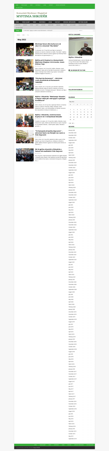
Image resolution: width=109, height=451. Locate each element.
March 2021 (71, 274)
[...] (79, 65)
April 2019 (71, 331)
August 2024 (72, 172)
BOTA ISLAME (72, 25)
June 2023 (71, 207)
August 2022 (72, 232)
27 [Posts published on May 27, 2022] (84, 117)
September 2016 (73, 409)
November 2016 (72, 404)
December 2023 (72, 192)
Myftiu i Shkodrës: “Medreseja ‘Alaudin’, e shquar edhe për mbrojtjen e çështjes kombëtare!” (50, 98)
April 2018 (71, 361)
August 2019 (72, 321)
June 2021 (71, 267)
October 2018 (72, 346)
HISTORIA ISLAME (19, 7)
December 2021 (72, 252)
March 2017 (71, 394)
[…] (52, 55)
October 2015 (72, 433)
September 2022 (73, 229)
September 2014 (73, 438)
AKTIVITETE (18, 25)
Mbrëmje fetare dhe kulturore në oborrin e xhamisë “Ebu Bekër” (48, 45)
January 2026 (72, 130)
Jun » (73, 123)
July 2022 (71, 234)
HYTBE (31, 25)
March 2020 (71, 304)
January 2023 (72, 219)
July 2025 (71, 145)
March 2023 (71, 214)
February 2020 (72, 307)
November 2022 (72, 224)
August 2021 (72, 262)
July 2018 (71, 354)
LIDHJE (44, 5)
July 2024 (71, 175)
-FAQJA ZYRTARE (36, 447)
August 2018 (72, 351)
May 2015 (71, 436)
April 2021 (71, 272)
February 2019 (72, 336)
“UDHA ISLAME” (24, 5)
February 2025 (72, 157)
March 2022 (71, 244)
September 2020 (73, 289)
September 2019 (73, 319)
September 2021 (73, 259)
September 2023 (73, 200)
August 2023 (72, 202)
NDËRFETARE (50, 25)
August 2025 (72, 142)
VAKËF (37, 25)
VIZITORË (43, 25)
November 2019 (72, 314)
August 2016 (72, 411)
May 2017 (71, 389)
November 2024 (72, 165)
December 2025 (72, 132)
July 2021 (71, 264)
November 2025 (72, 135)
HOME (17, 5)
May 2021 (71, 269)
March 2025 (71, 155)
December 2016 (72, 401)
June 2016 (71, 416)
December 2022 (72, 222)
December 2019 (72, 312)
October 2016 (72, 406)
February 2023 (72, 217)
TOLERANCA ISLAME (83, 25)
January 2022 (72, 249)
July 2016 (71, 414)
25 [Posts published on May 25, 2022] (77, 117)
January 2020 (72, 309)
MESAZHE (25, 25)
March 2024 (71, 185)
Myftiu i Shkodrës (75, 57)
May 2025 (71, 150)
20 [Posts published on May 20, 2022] (84, 114)
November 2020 (72, 284)
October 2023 (72, 197)
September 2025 (73, 140)
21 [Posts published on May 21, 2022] (87, 114)
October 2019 (72, 316)
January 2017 (72, 399)
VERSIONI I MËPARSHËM (60, 5)
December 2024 (72, 162)
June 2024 (71, 177)
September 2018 (73, 349)
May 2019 (71, 329)
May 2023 (71, 210)
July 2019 (71, 324)
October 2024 (72, 167)
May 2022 (71, 239)
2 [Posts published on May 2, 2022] (70, 109)
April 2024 (71, 182)
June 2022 (71, 237)
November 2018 (72, 344)
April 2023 (71, 212)
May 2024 (71, 180)
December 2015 (72, 431)
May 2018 (71, 359)
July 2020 (71, 294)
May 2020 (71, 299)
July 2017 (71, 384)
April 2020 (71, 302)
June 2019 (71, 326)
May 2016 (71, 418)
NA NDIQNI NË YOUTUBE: (78, 70)
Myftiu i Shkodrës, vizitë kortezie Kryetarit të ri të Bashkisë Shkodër (48, 116)
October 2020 (72, 287)
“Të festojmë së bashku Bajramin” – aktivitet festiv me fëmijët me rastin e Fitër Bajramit (50, 133)
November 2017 (72, 374)
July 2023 (71, 205)
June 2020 (71, 297)
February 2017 (72, 396)
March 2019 (71, 334)
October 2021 (72, 257)
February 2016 (72, 426)
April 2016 (71, 421)
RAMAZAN (58, 25)
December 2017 (72, 371)
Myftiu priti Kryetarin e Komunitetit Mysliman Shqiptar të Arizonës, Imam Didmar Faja (49, 62)
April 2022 (71, 242)
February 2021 (72, 277)
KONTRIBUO (38, 5)
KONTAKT (51, 5)
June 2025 (71, 147)
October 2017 (72, 376)
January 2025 (72, 160)
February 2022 (72, 247)
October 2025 (72, 137)
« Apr (70, 123)
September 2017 (73, 379)
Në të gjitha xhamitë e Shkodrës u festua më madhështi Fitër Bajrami (48, 150)
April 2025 (71, 152)
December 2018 (72, 341)
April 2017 (71, 391)
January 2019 (72, 339)
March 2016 (71, 423)
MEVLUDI (65, 25)
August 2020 (72, 292)
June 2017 (71, 386)
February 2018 (72, 366)
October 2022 (72, 227)
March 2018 (71, 364)
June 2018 (71, 356)
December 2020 (72, 282)
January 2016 (72, 428)
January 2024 (72, 190)
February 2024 (72, 187)
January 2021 (72, 279)
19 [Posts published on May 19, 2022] (80, 114)
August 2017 (72, 381)
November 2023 (72, 195)
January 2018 (72, 369)
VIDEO (31, 5)
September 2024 (73, 170)
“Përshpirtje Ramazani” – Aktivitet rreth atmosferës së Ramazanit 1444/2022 (48, 80)
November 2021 (72, 254)
